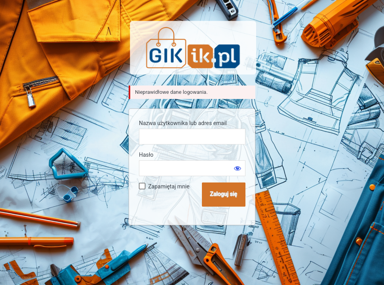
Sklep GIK (193, 47)
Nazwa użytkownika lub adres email (183, 123)
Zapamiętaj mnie (168, 186)
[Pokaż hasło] (237, 168)
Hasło (146, 155)
